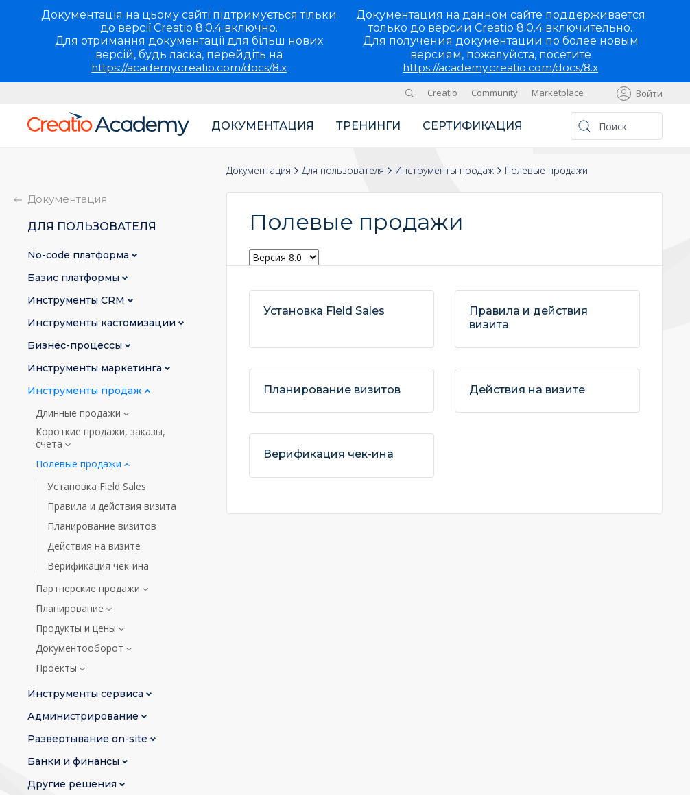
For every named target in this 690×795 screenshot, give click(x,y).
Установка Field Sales (96, 486)
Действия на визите (94, 546)
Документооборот (81, 648)
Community (494, 92)
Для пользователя (343, 169)
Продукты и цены (77, 628)
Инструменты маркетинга (96, 368)
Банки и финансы (74, 762)
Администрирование (84, 716)
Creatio (442, 92)
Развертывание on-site (88, 739)
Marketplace (558, 92)
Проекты (58, 668)
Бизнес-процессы (76, 346)
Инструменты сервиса (86, 694)
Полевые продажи (80, 464)
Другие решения (73, 784)
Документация (262, 125)
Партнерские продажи (89, 589)
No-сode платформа (79, 255)
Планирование (71, 608)
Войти (649, 93)
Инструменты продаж (444, 169)
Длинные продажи (79, 413)
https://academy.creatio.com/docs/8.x (189, 67)
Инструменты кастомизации (102, 323)
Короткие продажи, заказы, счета (100, 438)
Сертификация (473, 125)
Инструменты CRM (77, 300)
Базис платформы (74, 278)
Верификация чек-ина (98, 566)
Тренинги (368, 125)
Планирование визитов (101, 526)
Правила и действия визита (111, 506)
